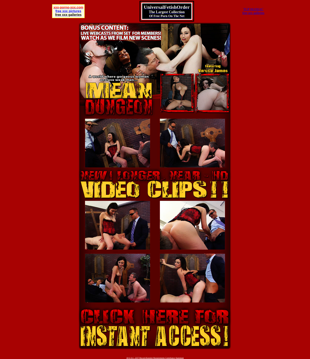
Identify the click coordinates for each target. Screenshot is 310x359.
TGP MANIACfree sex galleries (253, 11)
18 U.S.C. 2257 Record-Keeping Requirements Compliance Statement (155, 358)
